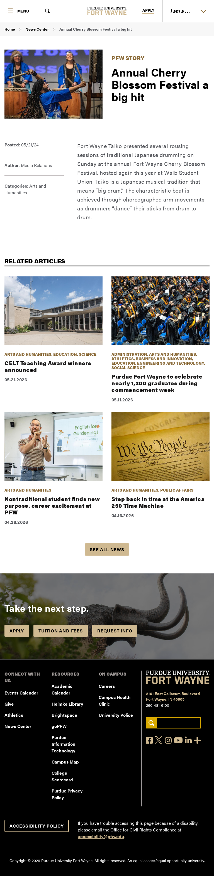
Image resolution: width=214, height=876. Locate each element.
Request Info (114, 630)
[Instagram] (168, 740)
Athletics (13, 715)
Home (9, 29)
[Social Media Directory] (197, 740)
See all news (107, 549)
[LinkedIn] (188, 740)
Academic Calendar (62, 689)
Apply (148, 10)
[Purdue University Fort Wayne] (107, 11)
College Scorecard (62, 776)
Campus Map (65, 762)
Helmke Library (67, 704)
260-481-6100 (157, 705)
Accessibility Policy (36, 826)
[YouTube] (178, 740)
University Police (116, 715)
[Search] (151, 723)
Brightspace (64, 715)
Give (9, 704)
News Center (37, 29)
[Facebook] (149, 740)
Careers (107, 686)
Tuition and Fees (60, 630)
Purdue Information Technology (63, 744)
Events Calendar (21, 692)
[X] (159, 740)
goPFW (59, 726)
